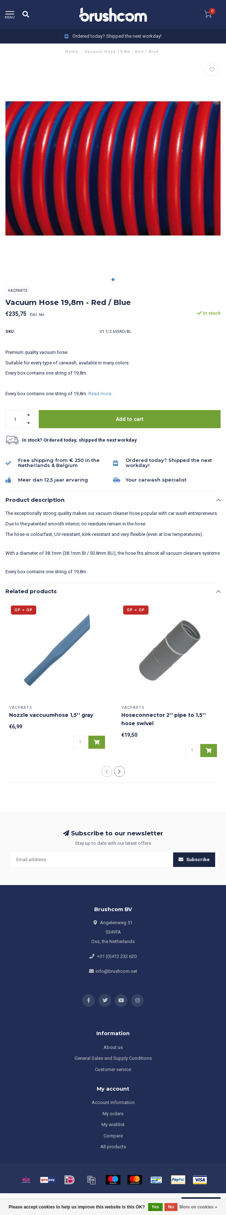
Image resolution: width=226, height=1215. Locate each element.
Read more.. (100, 393)
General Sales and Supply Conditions (113, 1058)
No (171, 1207)
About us (113, 1047)
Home (72, 51)
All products (113, 1146)
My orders (113, 1113)
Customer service (113, 1069)
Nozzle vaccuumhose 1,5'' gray (51, 715)
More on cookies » (198, 1207)
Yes (155, 1207)
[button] (113, 279)
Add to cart (129, 419)
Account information (113, 1102)
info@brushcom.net (116, 971)
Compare (113, 1135)
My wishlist (113, 1124)
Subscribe (194, 859)
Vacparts (18, 291)
